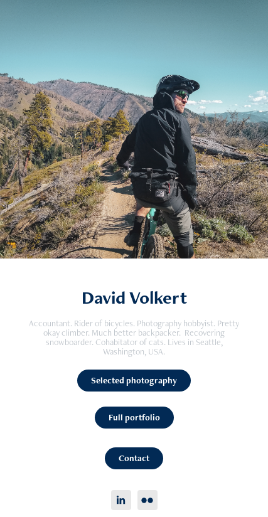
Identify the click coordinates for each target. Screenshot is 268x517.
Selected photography (134, 380)
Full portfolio (134, 417)
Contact (134, 458)
